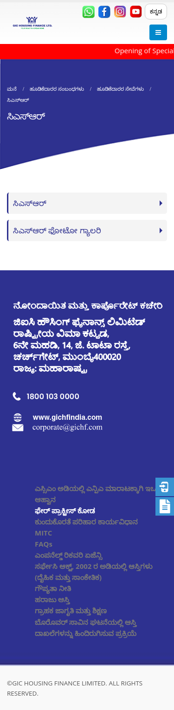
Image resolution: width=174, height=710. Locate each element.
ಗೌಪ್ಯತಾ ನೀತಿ (53, 588)
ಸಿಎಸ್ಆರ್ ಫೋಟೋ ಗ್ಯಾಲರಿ (57, 230)
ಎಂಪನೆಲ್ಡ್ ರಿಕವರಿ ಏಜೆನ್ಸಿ (68, 555)
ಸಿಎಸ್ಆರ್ (29, 203)
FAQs (43, 543)
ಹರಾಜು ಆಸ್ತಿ (52, 599)
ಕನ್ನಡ (156, 11)
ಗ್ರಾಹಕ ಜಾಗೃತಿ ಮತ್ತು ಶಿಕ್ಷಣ (71, 610)
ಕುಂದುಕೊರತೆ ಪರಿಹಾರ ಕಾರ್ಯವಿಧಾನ (86, 521)
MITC (43, 532)
